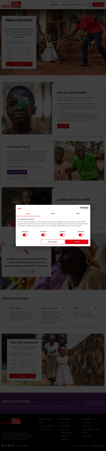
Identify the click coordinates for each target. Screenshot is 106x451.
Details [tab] (53, 213)
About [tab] (78, 213)
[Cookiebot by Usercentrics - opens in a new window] (81, 208)
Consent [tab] (28, 213)
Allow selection (52, 242)
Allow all (76, 242)
